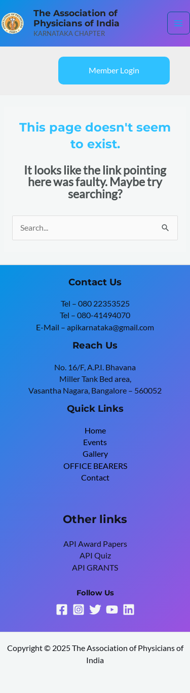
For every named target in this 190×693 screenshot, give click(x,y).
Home (95, 430)
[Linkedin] (129, 609)
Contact (95, 477)
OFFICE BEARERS (95, 465)
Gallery (95, 453)
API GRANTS (95, 567)
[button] (114, 71)
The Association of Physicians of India (76, 18)
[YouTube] (112, 609)
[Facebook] (62, 609)
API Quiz (95, 555)
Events (95, 442)
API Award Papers (95, 543)
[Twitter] (95, 609)
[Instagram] (78, 609)
